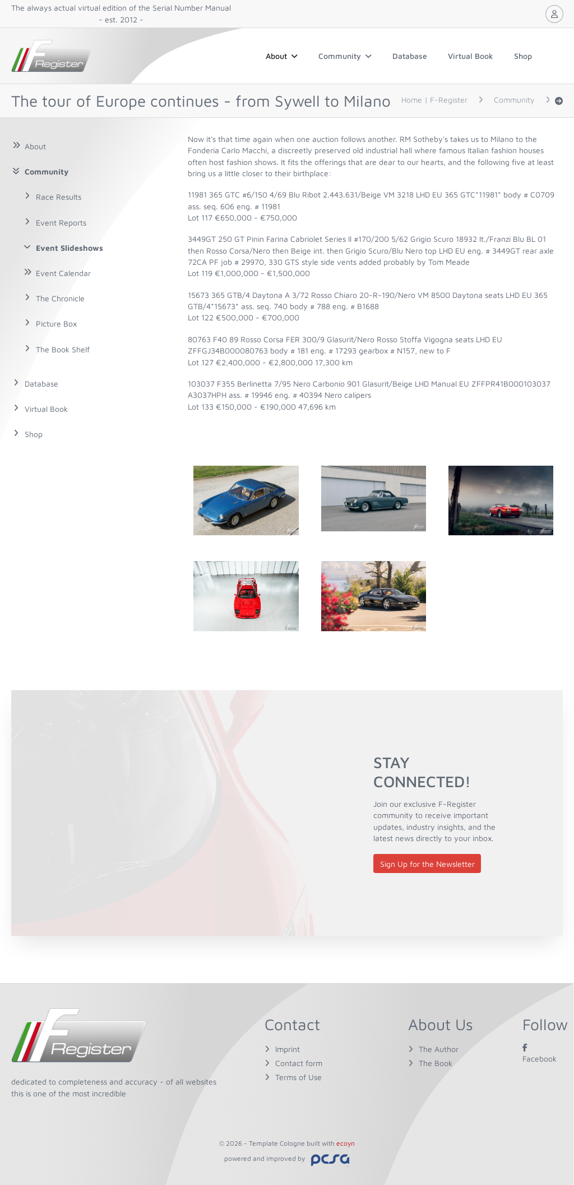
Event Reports (61, 222)
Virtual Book (470, 56)
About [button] (282, 56)
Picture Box (56, 323)
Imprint (287, 1049)
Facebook (539, 1052)
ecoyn (345, 1143)
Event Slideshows (69, 247)
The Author (439, 1049)
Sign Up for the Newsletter (427, 864)
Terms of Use (298, 1077)
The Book (435, 1063)
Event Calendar (63, 273)
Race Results (58, 196)
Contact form (298, 1063)
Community (345, 56)
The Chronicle (60, 298)
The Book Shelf (63, 349)
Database (409, 56)
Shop (523, 56)
